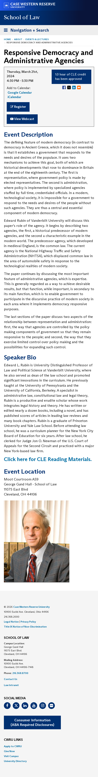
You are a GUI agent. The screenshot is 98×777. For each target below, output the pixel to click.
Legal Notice (11, 621)
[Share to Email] (79, 87)
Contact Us (10, 679)
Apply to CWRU (13, 746)
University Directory (15, 761)
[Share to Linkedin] (74, 87)
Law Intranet (11, 685)
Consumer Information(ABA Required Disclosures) (32, 722)
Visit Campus (11, 756)
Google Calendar (20, 93)
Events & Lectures (37, 39)
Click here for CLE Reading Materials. (48, 459)
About (18, 39)
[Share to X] (69, 87)
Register (18, 107)
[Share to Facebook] (64, 87)
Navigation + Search (25, 31)
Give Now (9, 751)
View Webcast (22, 119)
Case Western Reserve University (31, 606)
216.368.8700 (20, 673)
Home (7, 39)
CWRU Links (13, 740)
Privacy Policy (28, 621)
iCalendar (14, 97)
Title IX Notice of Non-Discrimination (25, 626)
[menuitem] (49, 746)
